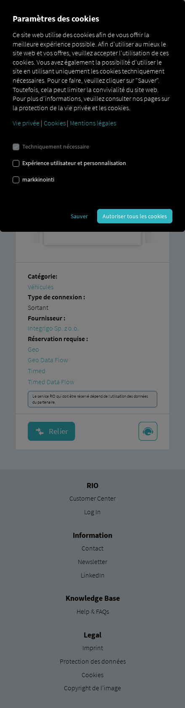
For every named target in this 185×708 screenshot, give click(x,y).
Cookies (55, 123)
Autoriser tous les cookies (135, 216)
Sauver (79, 216)
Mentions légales (93, 123)
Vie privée (26, 123)
